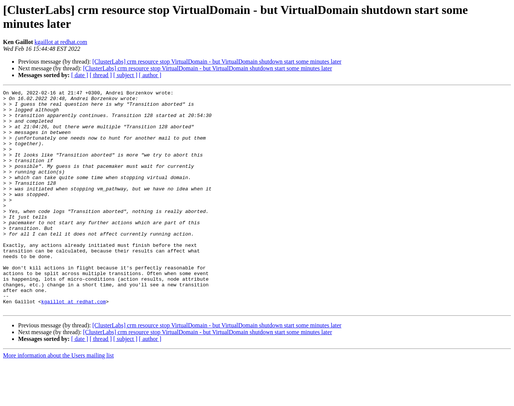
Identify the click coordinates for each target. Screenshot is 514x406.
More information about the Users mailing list (58, 399)
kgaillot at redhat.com (61, 42)
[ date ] (79, 75)
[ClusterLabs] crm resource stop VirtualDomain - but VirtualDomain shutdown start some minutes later (216, 61)
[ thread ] (101, 75)
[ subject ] (125, 75)
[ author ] (150, 75)
